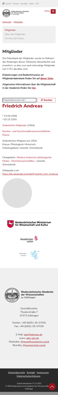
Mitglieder (18, 22)
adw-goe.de (32, 338)
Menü (50, 11)
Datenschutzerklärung (28, 376)
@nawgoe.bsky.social (34, 345)
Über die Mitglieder (15, 34)
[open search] (6, 3)
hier (34, 88)
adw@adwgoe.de (33, 334)
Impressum (43, 372)
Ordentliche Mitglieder (14, 125)
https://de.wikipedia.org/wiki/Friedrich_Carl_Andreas (30, 174)
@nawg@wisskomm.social (35, 341)
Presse (16, 3)
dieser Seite (46, 78)
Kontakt (24, 3)
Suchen (46, 100)
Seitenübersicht (16, 372)
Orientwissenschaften (23, 161)
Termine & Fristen (14, 38)
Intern (31, 3)
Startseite (6, 22)
